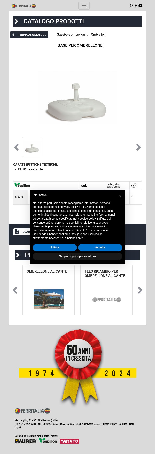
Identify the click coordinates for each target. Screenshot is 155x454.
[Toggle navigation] (84, 6)
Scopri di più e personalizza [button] (77, 256)
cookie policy (88, 218)
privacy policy (69, 206)
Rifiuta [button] (54, 247)
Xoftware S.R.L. (91, 424)
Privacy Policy (109, 424)
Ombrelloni (98, 34)
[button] (29, 34)
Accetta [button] (100, 247)
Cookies (123, 424)
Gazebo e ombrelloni (71, 34)
